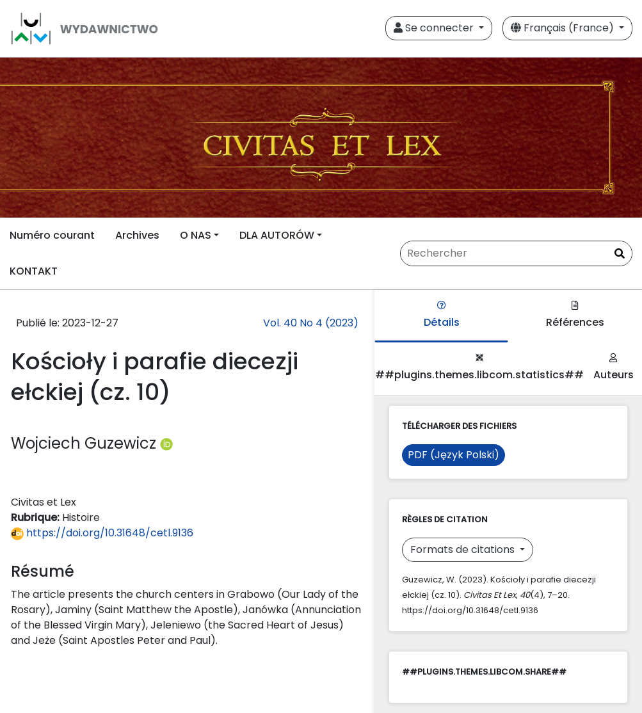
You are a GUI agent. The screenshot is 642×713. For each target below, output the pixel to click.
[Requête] (516, 253)
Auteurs (613, 367)
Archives (137, 235)
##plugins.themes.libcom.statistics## (479, 367)
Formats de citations (463, 549)
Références (575, 315)
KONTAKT (34, 271)
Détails (442, 315)
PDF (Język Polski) (453, 454)
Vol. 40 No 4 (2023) (310, 323)
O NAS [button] (195, 235)
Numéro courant (52, 235)
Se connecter (435, 27)
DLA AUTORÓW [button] (276, 235)
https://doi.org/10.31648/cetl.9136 (102, 532)
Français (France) (563, 27)
